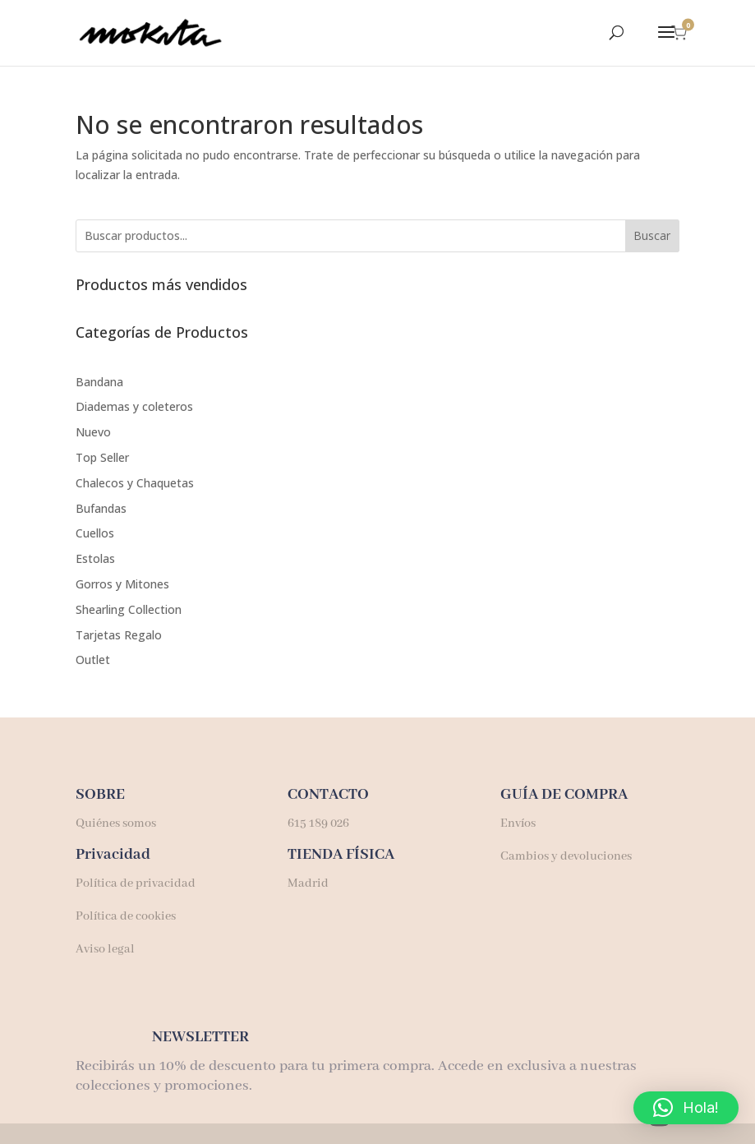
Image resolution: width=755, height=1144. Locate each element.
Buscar (651, 235)
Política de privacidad (136, 883)
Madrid (308, 883)
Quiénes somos (116, 823)
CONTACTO (328, 795)
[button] (686, 1107)
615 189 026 (318, 823)
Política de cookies (126, 916)
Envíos (518, 823)
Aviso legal (105, 949)
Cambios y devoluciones (566, 856)
